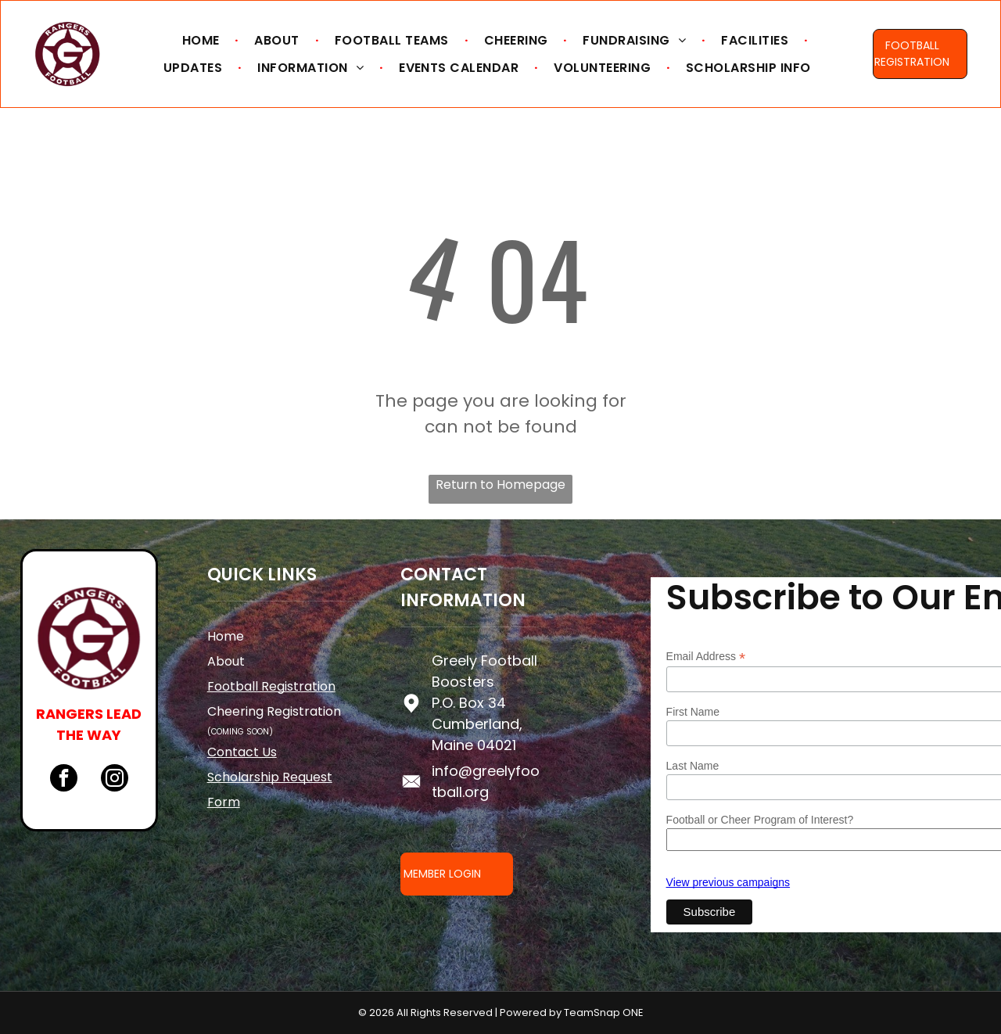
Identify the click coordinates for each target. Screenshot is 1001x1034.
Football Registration (271, 686)
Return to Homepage (500, 485)
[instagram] (114, 779)
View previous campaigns (728, 882)
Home (225, 636)
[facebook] (63, 779)
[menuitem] (203, 40)
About (226, 661)
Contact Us (242, 752)
